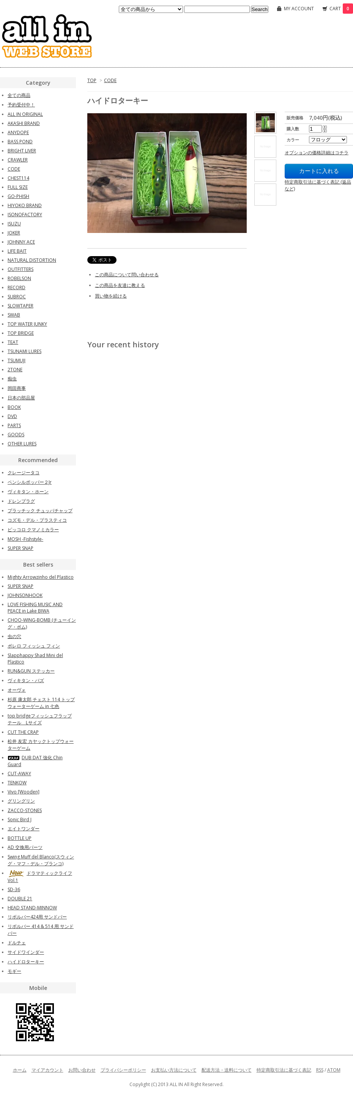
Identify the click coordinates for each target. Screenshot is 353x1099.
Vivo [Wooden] (23, 792)
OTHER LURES (22, 443)
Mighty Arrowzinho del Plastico (41, 577)
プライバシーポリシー (123, 1070)
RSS (319, 1070)
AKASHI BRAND (24, 123)
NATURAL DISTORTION (32, 260)
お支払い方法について (174, 1070)
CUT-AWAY (19, 773)
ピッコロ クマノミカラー (33, 529)
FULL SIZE (18, 187)
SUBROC (17, 296)
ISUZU (14, 223)
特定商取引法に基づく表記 (284, 1070)
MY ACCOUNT (299, 8)
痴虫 (12, 378)
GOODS (16, 434)
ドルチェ (17, 942)
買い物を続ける (111, 296)
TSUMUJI (16, 360)
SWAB (14, 315)
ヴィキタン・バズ (26, 680)
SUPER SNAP (20, 548)
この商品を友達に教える (120, 285)
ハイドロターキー (26, 961)
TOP (91, 80)
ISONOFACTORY (25, 214)
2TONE (15, 369)
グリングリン (21, 801)
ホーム (20, 1070)
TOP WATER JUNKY (27, 324)
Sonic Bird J (20, 819)
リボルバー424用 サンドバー (37, 917)
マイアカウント (47, 1070)
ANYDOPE (18, 132)
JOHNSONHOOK (25, 595)
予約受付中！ (21, 104)
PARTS (14, 425)
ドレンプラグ (21, 501)
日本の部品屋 (21, 397)
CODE (110, 80)
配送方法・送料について (227, 1070)
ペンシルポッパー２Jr (30, 482)
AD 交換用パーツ (25, 847)
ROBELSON (19, 278)
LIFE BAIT (17, 251)
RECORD (16, 287)
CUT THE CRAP (23, 732)
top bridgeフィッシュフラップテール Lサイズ (40, 719)
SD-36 (14, 889)
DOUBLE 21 (20, 898)
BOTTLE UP (20, 838)
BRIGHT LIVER (22, 150)
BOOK (14, 407)
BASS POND (20, 141)
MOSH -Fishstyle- (25, 539)
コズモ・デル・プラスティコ (37, 520)
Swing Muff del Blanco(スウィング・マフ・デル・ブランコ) (41, 860)
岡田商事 (17, 388)
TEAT (13, 342)
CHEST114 (18, 178)
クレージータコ (23, 472)
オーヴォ (17, 690)
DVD (12, 416)
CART (341, 8)
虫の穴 (14, 636)
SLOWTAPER (20, 305)
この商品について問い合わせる (127, 274)
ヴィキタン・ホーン (28, 491)
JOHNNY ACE (21, 242)
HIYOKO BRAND (25, 205)
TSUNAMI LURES (24, 351)
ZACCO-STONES (25, 810)
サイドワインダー (26, 952)
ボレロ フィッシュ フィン (34, 646)
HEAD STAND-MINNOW (32, 907)
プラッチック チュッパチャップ (40, 510)
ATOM (333, 1070)
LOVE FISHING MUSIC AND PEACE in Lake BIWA (35, 607)
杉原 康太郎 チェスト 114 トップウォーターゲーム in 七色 (41, 702)
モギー (14, 971)
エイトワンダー (23, 828)
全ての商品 (19, 95)
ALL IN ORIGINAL (25, 114)
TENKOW (17, 782)
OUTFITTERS (20, 269)
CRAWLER (18, 160)
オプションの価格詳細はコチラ (316, 152)
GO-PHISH (18, 196)
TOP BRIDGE (21, 333)
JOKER (14, 233)
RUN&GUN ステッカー (31, 671)
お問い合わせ (82, 1070)
